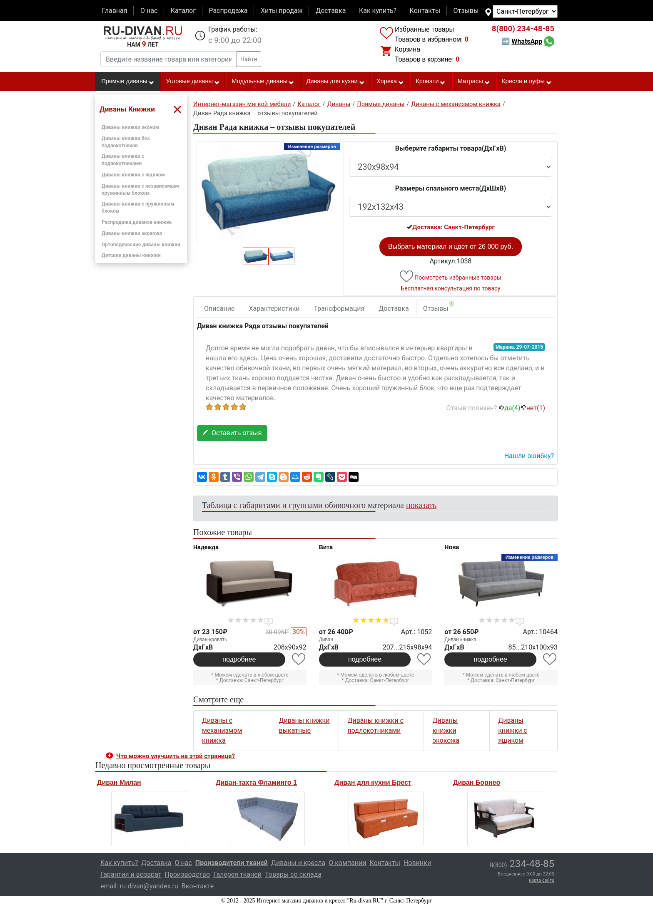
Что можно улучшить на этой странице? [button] (175, 756)
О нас (148, 11)
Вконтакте (198, 886)
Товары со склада (293, 874)
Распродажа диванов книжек (137, 222)
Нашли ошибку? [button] (529, 456)
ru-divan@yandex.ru (149, 886)
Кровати (431, 81)
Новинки (417, 863)
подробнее (239, 659)
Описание (219, 308)
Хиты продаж (282, 11)
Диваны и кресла (298, 863)
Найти (248, 59)
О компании (347, 863)
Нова (451, 547)
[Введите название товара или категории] (168, 59)
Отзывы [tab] (438, 306)
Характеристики (274, 308)
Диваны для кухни (336, 81)
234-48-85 (523, 28)
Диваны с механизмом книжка (222, 730)
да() (509, 408)
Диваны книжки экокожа (132, 233)
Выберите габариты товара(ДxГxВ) (450, 148)
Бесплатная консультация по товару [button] (451, 288)
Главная (114, 11)
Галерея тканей (237, 874)
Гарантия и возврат (131, 874)
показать (421, 505)
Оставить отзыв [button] (232, 433)
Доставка (331, 11)
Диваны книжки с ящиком (133, 175)
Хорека (390, 81)
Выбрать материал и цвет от (450, 246)
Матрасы (474, 81)
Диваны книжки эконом (130, 127)
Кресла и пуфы (527, 81)
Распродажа (228, 11)
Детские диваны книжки (131, 255)
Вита (326, 547)
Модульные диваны (263, 81)
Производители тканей (231, 863)
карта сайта (541, 880)
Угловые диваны (193, 81)
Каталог (183, 11)
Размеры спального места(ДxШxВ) (450, 188)
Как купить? (377, 11)
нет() (533, 408)
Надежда (206, 547)
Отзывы (466, 11)
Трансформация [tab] (339, 308)
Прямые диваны (127, 81)
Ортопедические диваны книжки (141, 245)
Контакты (425, 11)
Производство (187, 874)
